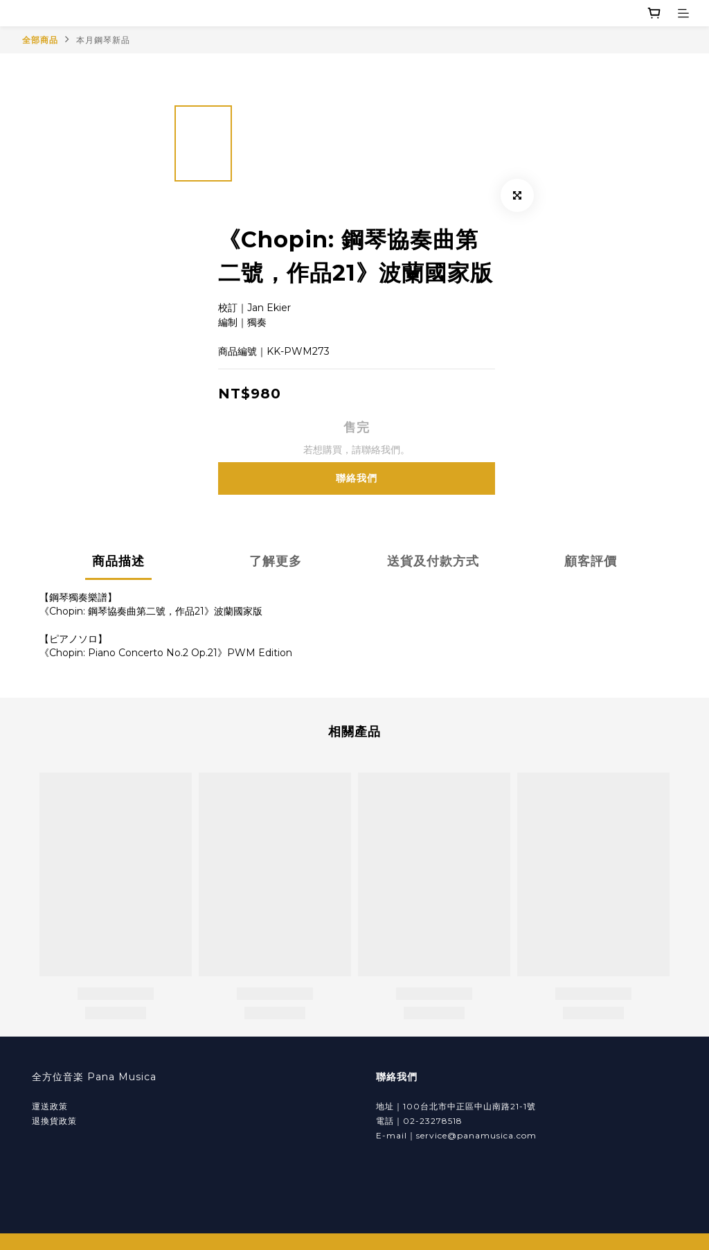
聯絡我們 (356, 478)
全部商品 (40, 40)
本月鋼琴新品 (103, 40)
